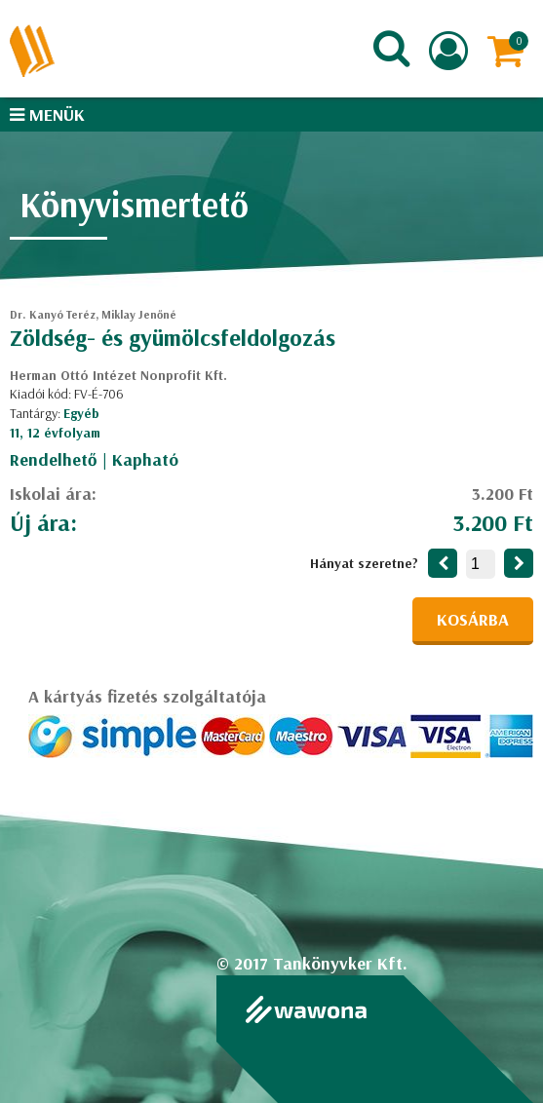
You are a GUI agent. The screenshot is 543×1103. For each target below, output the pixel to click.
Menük (47, 114)
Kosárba (473, 619)
